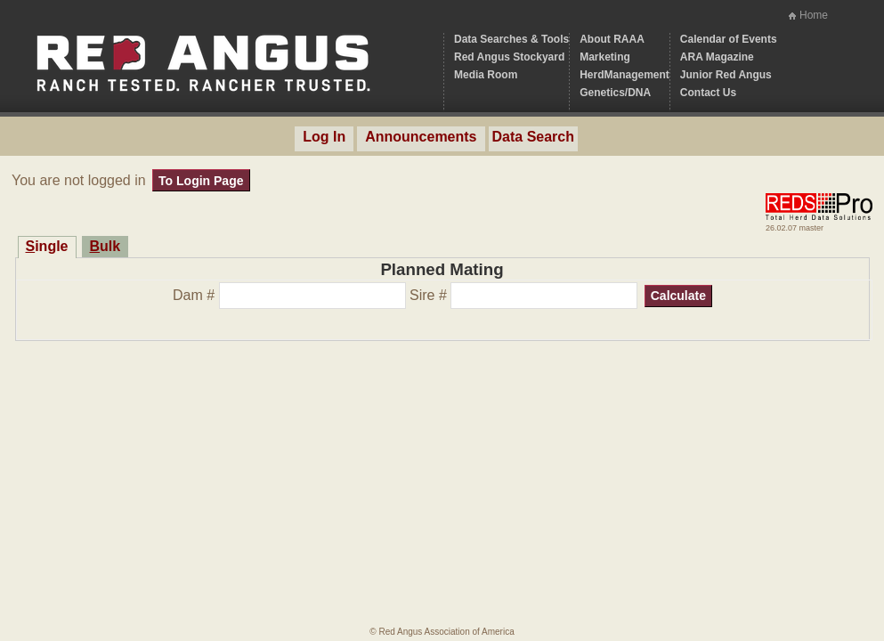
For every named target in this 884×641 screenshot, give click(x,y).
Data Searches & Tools (511, 39)
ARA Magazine (717, 57)
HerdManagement (624, 75)
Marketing (605, 57)
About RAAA (612, 39)
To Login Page (200, 181)
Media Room (485, 75)
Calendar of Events (728, 39)
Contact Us (708, 92)
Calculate (678, 295)
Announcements (420, 136)
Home (813, 15)
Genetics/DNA (615, 92)
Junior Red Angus (726, 75)
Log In (324, 136)
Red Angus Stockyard (509, 57)
